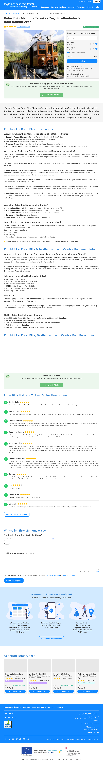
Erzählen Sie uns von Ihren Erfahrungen (19, 553)
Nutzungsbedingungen (69, 575)
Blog (53, 707)
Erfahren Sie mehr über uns (51, 638)
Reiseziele (36, 707)
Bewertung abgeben (14, 580)
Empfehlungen (10, 717)
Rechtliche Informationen (55, 739)
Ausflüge (16, 13)
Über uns (17, 707)
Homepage (7, 13)
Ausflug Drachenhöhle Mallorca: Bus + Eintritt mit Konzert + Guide (39, 676)
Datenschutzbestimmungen (52, 575)
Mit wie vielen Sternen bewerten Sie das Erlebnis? (23, 535)
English (89, 1)
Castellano (81, 1)
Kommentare (23, 27)
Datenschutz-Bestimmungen (75, 739)
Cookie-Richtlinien (93, 739)
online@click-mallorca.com (90, 724)
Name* (7, 544)
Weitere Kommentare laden (16, 514)
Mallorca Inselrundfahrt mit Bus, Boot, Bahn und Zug (86, 676)
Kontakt (60, 707)
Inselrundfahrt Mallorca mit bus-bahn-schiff (14, 675)
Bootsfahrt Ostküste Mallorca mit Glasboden (62, 675)
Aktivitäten (45, 707)
